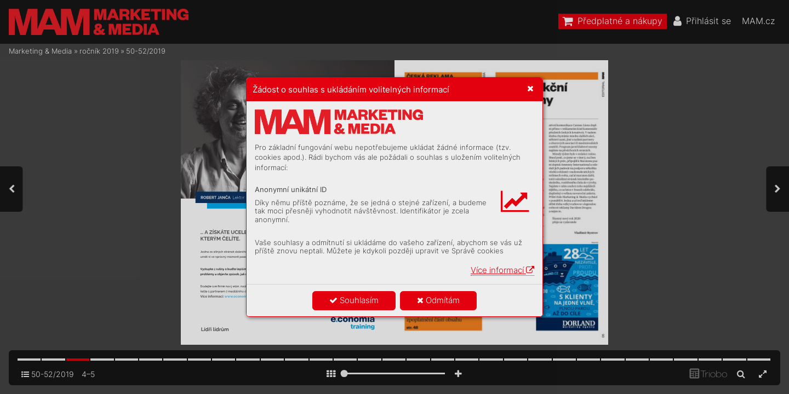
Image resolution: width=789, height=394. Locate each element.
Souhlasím (354, 300)
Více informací (502, 270)
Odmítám (438, 300)
